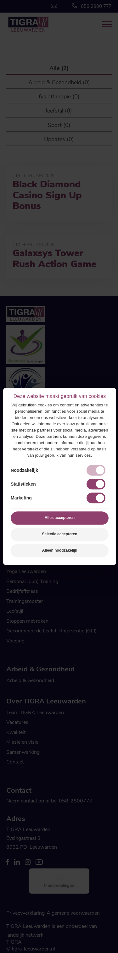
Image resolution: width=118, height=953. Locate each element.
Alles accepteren (60, 517)
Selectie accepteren (59, 534)
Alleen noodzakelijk (59, 550)
